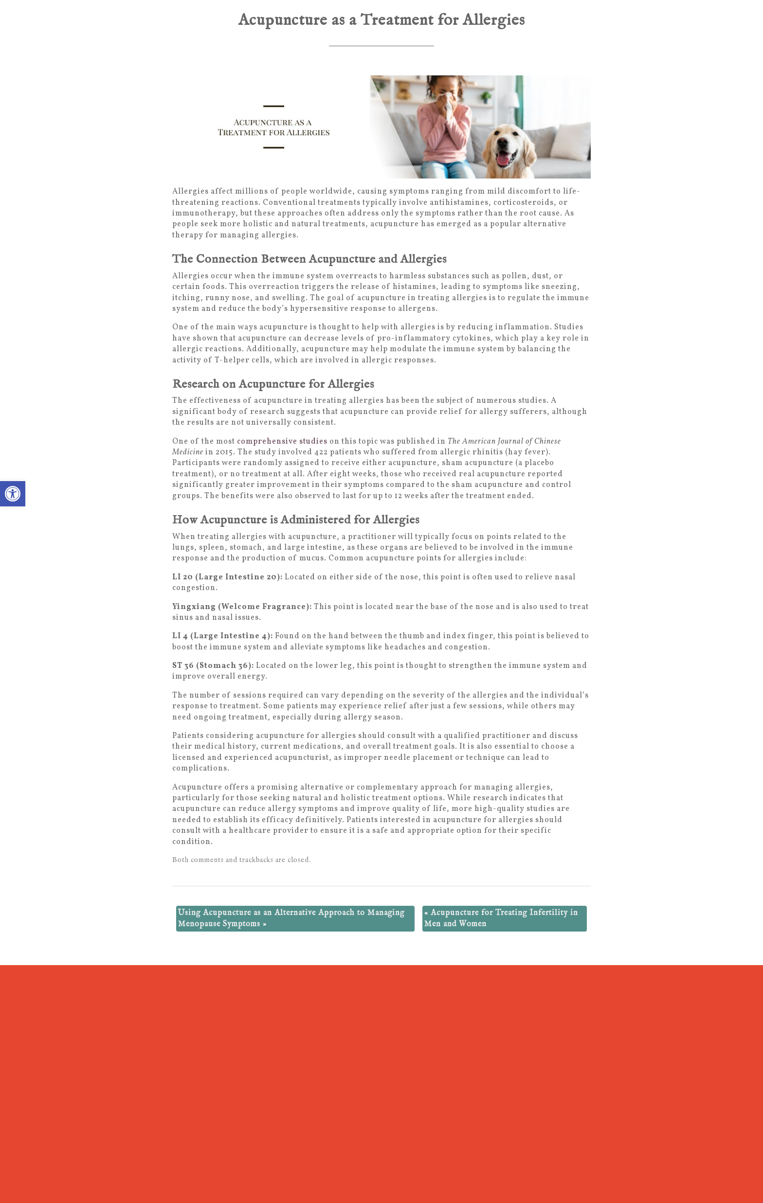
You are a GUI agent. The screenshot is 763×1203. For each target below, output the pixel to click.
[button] (12, 493)
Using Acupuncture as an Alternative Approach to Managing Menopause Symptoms (291, 918)
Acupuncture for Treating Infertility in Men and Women (501, 918)
